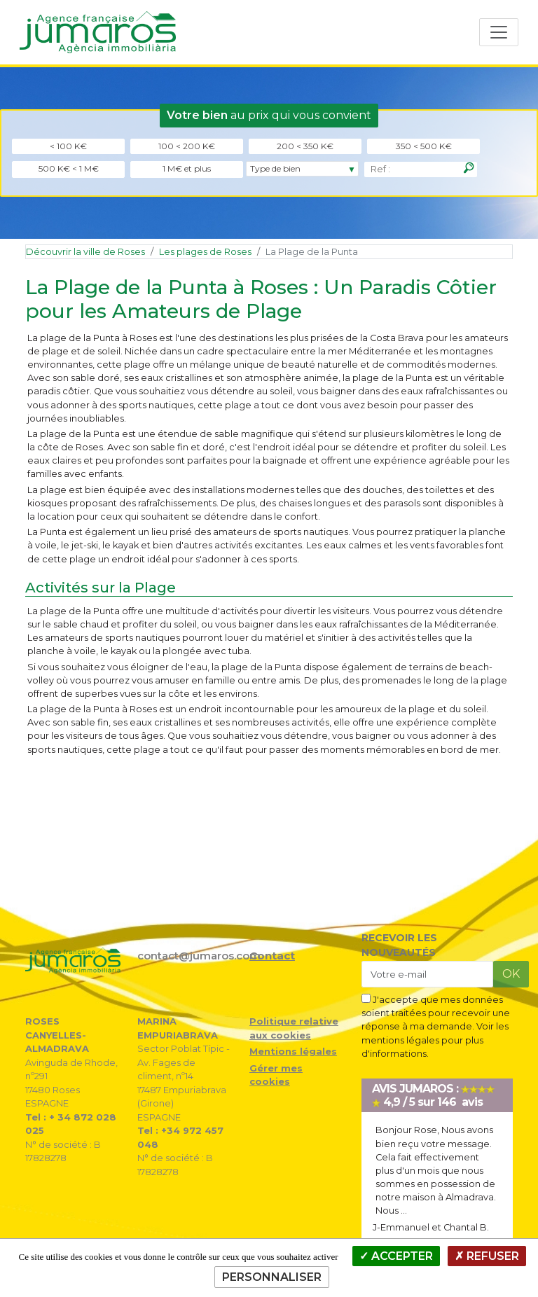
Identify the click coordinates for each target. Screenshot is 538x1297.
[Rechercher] (468, 168)
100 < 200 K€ (186, 146)
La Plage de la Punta (311, 252)
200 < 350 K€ (305, 146)
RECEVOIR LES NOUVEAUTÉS (399, 945)
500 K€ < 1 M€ (69, 168)
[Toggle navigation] (498, 32)
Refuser (487, 1256)
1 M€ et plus (187, 168)
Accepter (396, 1256)
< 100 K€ (68, 146)
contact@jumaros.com (199, 955)
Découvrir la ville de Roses (85, 252)
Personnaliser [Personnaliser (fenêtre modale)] (272, 1277)
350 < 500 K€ (424, 146)
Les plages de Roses (205, 252)
